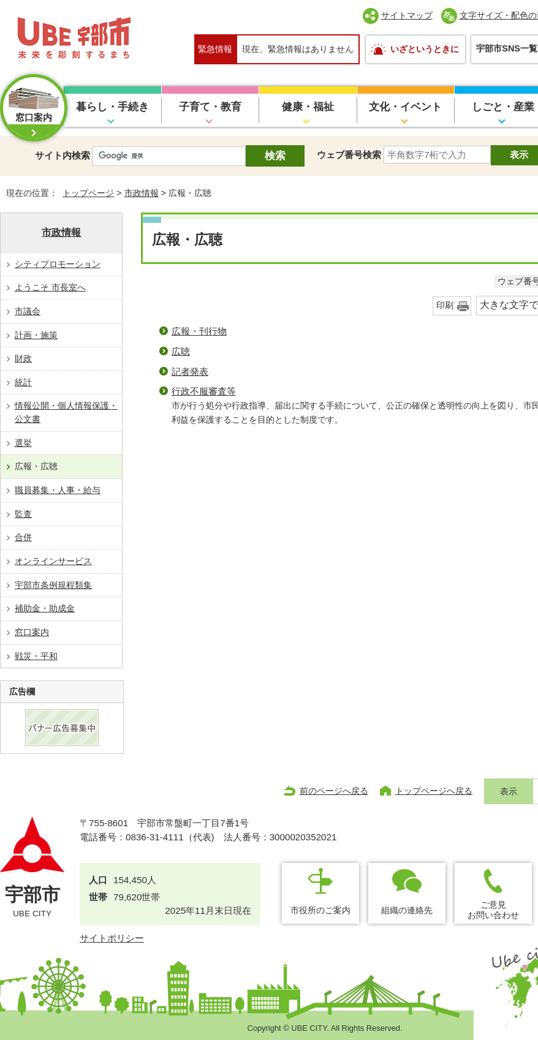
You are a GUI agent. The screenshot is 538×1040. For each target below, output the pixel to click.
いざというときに (424, 49)
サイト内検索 (62, 155)
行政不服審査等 (204, 391)
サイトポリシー (112, 938)
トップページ (88, 193)
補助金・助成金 (45, 608)
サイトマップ (407, 15)
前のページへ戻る (334, 791)
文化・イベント (405, 107)
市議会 (27, 311)
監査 (23, 514)
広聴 (181, 351)
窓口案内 (32, 632)
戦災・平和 (36, 656)
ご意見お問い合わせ (493, 910)
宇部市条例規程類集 (53, 585)
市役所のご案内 (320, 910)
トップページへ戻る (433, 791)
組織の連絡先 (407, 910)
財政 (23, 358)
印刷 (444, 305)
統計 (23, 382)
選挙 (23, 443)
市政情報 (141, 193)
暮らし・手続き (112, 107)
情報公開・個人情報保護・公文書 (66, 412)
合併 (23, 537)
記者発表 (190, 371)
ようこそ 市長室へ (50, 287)
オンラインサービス (53, 561)
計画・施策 (36, 335)
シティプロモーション (57, 264)
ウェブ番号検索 (349, 154)
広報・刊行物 (199, 331)
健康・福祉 (308, 107)
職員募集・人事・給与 (57, 490)
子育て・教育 (210, 107)
